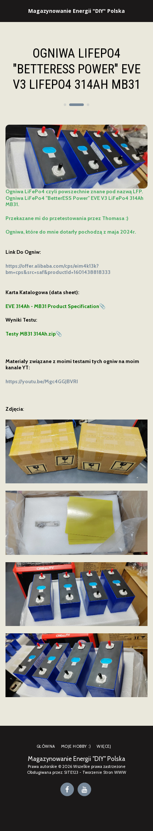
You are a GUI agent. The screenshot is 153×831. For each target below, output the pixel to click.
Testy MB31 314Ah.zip (30, 333)
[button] (8, 11)
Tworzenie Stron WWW (104, 772)
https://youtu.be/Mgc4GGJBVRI (41, 381)
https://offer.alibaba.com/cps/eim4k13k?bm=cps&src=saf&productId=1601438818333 (58, 269)
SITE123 (71, 772)
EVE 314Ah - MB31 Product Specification (52, 306)
